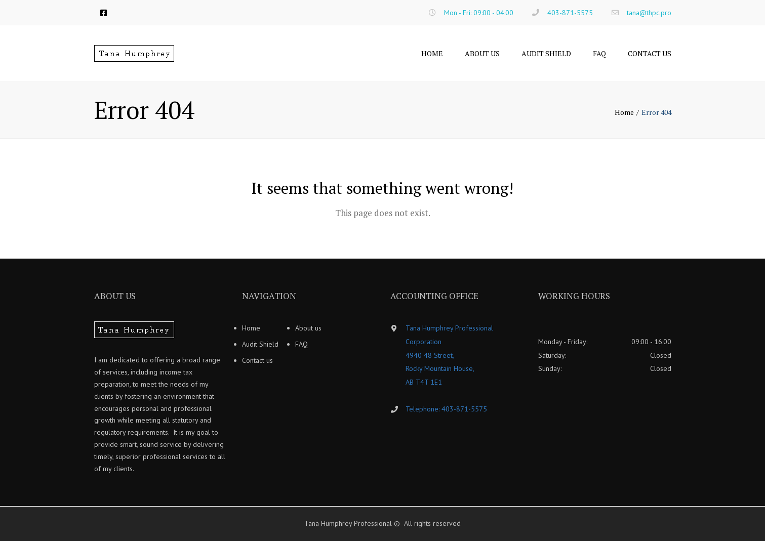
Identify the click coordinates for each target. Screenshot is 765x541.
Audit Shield (546, 53)
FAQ (599, 53)
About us (482, 53)
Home (432, 53)
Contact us (649, 53)
